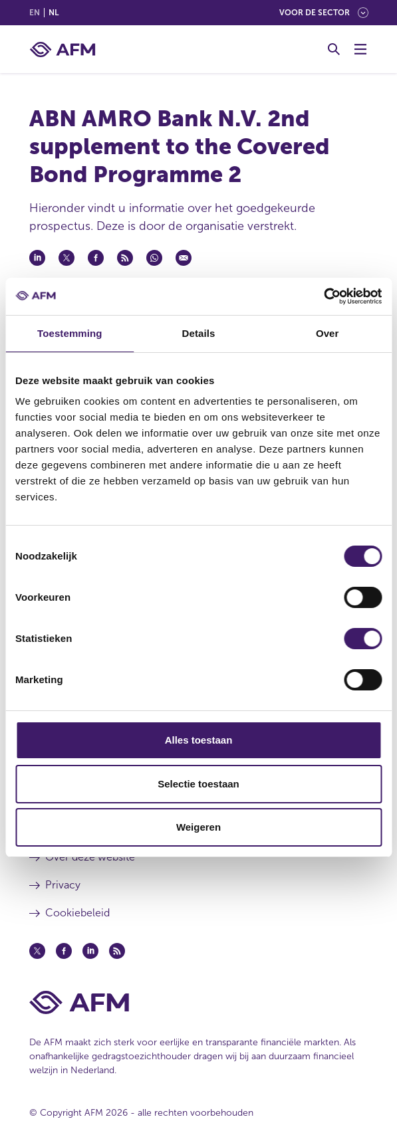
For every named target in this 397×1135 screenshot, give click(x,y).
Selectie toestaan (198, 783)
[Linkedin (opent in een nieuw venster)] (90, 951)
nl (54, 12)
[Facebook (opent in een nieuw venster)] (64, 951)
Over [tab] (327, 333)
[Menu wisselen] (360, 49)
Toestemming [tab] (69, 333)
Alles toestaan (199, 740)
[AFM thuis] (62, 49)
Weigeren (198, 827)
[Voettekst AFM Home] (198, 1002)
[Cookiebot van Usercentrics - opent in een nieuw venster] (323, 296)
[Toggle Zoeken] (334, 49)
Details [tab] (198, 333)
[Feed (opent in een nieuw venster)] (117, 951)
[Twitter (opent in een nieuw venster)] (37, 951)
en (34, 12)
